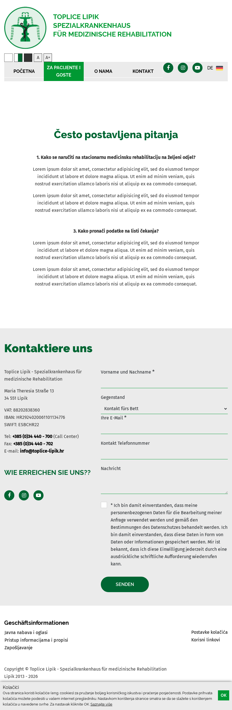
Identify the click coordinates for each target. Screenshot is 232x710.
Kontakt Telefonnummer (125, 443)
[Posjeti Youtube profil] (38, 495)
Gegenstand (113, 397)
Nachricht (111, 468)
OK (223, 695)
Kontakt (143, 71)
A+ (48, 57)
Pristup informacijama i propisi (36, 640)
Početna (24, 71)
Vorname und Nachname (127, 372)
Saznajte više (101, 704)
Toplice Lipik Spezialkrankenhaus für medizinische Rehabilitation (112, 25)
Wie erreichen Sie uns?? (47, 472)
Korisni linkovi (205, 639)
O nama (103, 71)
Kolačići (11, 687)
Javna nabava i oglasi (26, 632)
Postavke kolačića (209, 632)
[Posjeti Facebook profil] (9, 495)
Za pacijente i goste (64, 71)
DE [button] (215, 68)
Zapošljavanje (18, 647)
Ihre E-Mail (113, 417)
